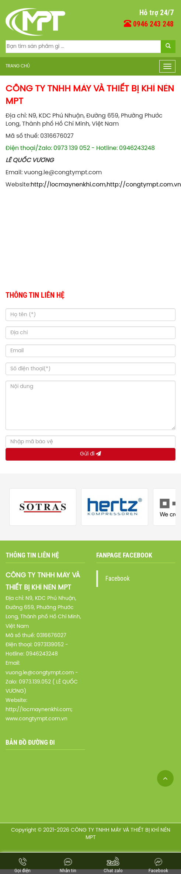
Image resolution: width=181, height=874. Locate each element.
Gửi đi (90, 454)
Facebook (117, 578)
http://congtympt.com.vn (144, 185)
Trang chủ (18, 66)
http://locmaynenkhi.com (68, 185)
